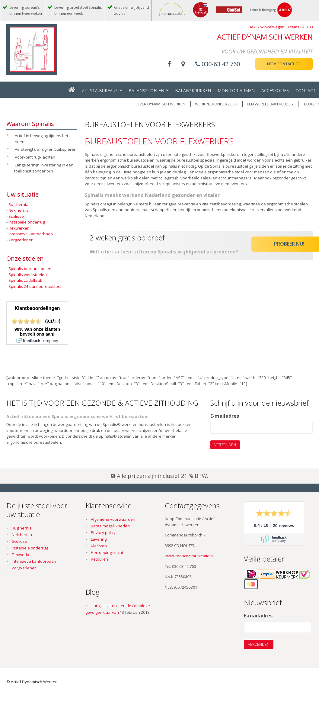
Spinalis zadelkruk (25, 280)
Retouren (99, 559)
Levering (99, 539)
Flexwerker (18, 228)
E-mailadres (224, 416)
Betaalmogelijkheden (110, 526)
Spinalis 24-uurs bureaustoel (34, 286)
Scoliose (16, 216)
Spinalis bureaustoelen (29, 268)
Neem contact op (284, 63)
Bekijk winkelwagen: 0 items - (281, 27)
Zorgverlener (20, 240)
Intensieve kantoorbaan (30, 234)
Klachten (99, 546)
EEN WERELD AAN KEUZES (270, 104)
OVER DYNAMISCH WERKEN (160, 104)
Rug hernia (18, 204)
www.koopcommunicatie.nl (189, 556)
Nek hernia (18, 210)
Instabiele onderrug (26, 222)
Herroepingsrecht (107, 552)
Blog (311, 104)
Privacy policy (103, 532)
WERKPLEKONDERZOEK (216, 104)
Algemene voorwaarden (113, 519)
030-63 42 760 (217, 64)
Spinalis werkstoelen (27, 274)
